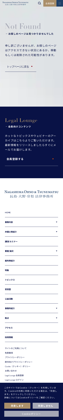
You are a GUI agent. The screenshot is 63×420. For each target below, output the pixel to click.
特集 (7, 270)
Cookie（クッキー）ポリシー (17, 366)
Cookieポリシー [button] (31, 413)
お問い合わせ (11, 370)
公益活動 (9, 298)
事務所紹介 (10, 308)
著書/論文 (9, 251)
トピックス (10, 279)
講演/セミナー (11, 241)
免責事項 (9, 352)
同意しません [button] (45, 405)
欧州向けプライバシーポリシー (18, 361)
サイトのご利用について (16, 348)
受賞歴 (8, 289)
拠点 (7, 318)
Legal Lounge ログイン (14, 379)
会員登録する (15, 159)
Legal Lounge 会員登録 (14, 375)
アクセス (9, 327)
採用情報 (9, 337)
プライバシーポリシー (15, 357)
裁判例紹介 (10, 260)
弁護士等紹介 (11, 231)
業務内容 (9, 222)
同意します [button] (17, 405)
